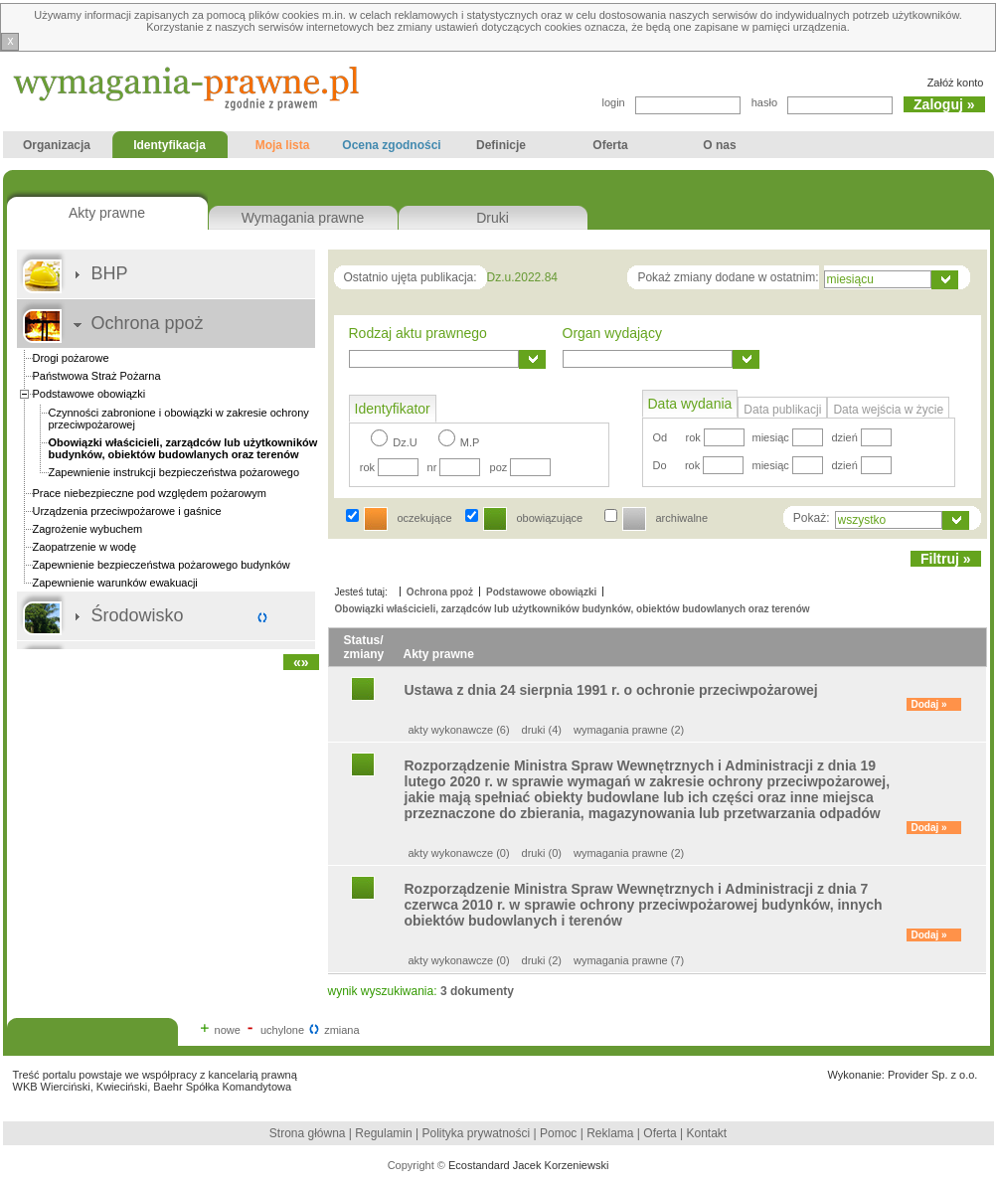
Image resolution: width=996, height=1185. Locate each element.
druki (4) (542, 730)
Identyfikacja (166, 148)
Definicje (501, 148)
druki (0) (542, 853)
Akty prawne (107, 213)
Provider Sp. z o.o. (933, 1075)
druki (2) (542, 960)
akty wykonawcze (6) (459, 730)
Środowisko (137, 615)
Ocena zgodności (392, 148)
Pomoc (558, 1133)
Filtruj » (945, 559)
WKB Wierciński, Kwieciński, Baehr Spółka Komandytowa (152, 1087)
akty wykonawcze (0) (459, 853)
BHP (109, 273)
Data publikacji (782, 410)
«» (301, 662)
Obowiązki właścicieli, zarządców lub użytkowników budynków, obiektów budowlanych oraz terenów (572, 608)
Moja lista (283, 148)
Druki (492, 218)
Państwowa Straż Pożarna (97, 376)
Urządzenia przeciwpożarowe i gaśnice (127, 511)
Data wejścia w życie (888, 410)
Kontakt (706, 1133)
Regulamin (383, 1133)
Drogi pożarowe (71, 358)
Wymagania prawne (303, 218)
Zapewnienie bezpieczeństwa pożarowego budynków (161, 565)
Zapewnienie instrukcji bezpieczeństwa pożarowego (174, 472)
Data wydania (690, 404)
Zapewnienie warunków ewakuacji (115, 583)
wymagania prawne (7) (629, 960)
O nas (720, 148)
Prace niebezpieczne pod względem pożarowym (149, 493)
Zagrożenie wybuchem (88, 529)
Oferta (611, 148)
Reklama (609, 1133)
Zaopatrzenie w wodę (85, 547)
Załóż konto (955, 82)
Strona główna (307, 1133)
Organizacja (57, 148)
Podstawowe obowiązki (89, 394)
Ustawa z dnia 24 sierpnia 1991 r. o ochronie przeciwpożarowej (611, 690)
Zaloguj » (943, 104)
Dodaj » (929, 704)
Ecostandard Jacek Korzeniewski (528, 1165)
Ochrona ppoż (147, 323)
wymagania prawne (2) (629, 730)
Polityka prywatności (478, 1133)
